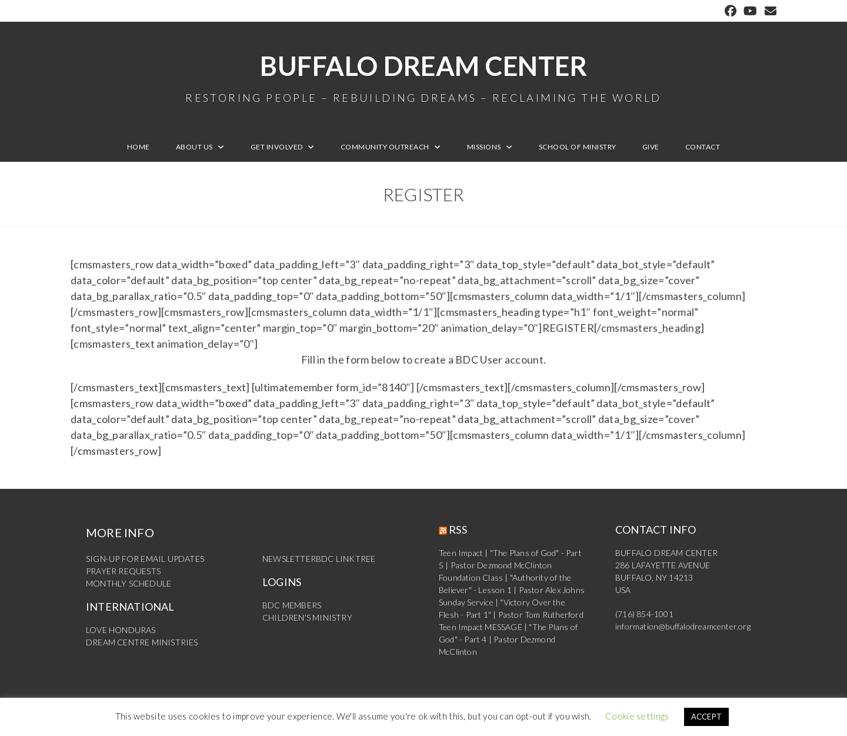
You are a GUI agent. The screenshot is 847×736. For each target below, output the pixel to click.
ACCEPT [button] (706, 716)
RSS (458, 529)
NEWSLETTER (289, 559)
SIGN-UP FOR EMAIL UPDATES (145, 559)
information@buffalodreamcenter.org (683, 626)
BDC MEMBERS (291, 605)
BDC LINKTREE (345, 559)
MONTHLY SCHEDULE (128, 583)
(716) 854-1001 (644, 614)
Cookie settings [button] (637, 716)
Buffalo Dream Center (423, 76)
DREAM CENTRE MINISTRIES (142, 642)
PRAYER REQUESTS (123, 571)
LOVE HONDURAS (121, 630)
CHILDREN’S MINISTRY (307, 617)
